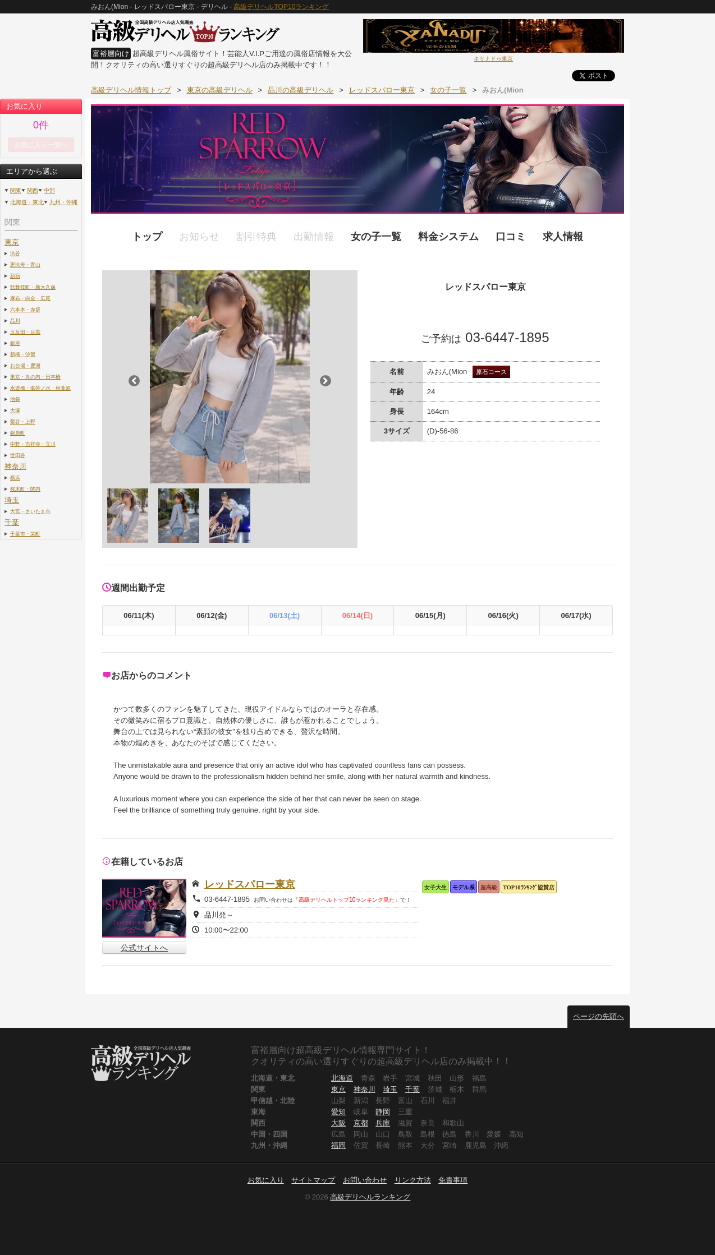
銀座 (15, 343)
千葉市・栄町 (25, 533)
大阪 (338, 1123)
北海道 (342, 1078)
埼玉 (11, 500)
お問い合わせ (365, 1180)
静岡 (382, 1112)
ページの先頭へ (598, 1016)
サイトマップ (313, 1180)
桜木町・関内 (25, 489)
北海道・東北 (27, 202)
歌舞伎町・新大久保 (33, 287)
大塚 (15, 410)
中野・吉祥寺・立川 (33, 444)
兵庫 (382, 1123)
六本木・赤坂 (25, 309)
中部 (49, 190)
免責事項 (452, 1180)
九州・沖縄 (63, 202)
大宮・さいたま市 (30, 511)
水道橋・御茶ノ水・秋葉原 (40, 388)
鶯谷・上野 (22, 421)
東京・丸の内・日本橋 (35, 376)
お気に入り (265, 1180)
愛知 (338, 1112)
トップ (147, 236)
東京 (11, 242)
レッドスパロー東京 (249, 884)
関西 (32, 190)
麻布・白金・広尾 (30, 298)
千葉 (11, 522)
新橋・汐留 (22, 354)
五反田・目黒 (25, 332)
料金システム (448, 236)
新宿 (15, 276)
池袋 (15, 399)
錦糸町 (17, 433)
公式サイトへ (144, 947)
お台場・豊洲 (25, 365)
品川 (15, 320)
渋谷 (15, 253)
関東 (15, 190)
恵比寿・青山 (25, 264)
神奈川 (15, 466)
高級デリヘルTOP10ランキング (281, 7)
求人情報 (563, 236)
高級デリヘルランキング (370, 1197)
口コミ (511, 236)
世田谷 (17, 455)
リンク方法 (413, 1180)
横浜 (15, 477)
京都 (361, 1123)
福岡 (338, 1145)
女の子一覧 (376, 236)
